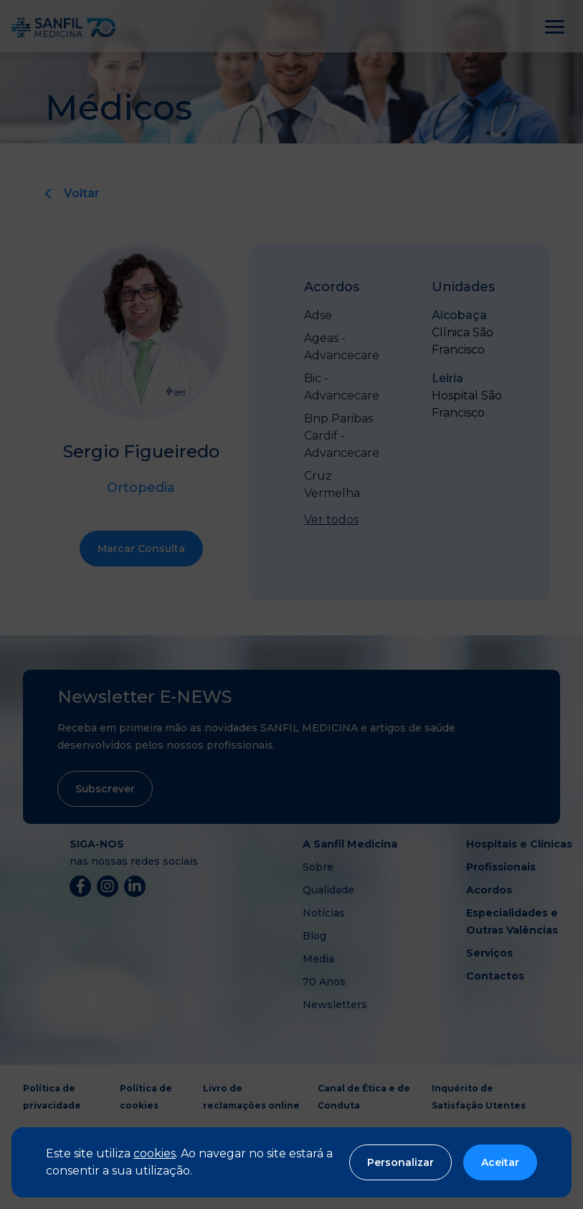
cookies (154, 1153)
